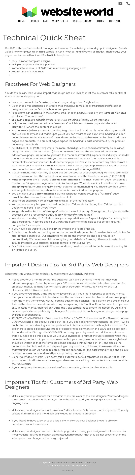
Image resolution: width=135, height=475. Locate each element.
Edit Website (67, 470)
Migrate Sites (60, 21)
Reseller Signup (82, 21)
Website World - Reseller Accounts (68, 462)
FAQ (45, 21)
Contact (114, 21)
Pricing (34, 21)
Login (100, 21)
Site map (91, 462)
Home (21, 21)
